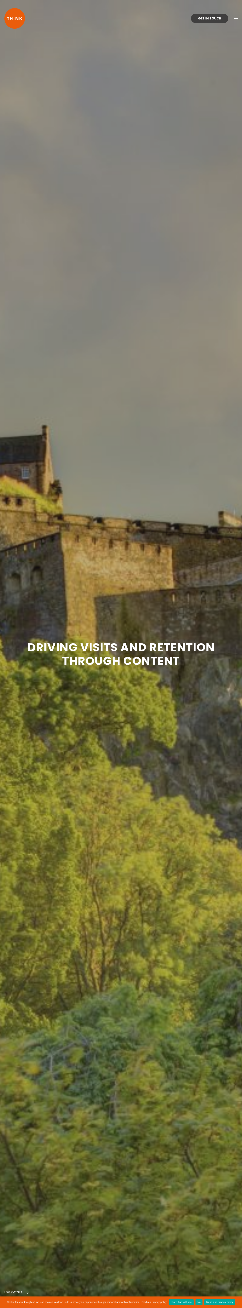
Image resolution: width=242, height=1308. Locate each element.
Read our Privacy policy (154, 1302)
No (199, 1302)
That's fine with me (181, 1302)
